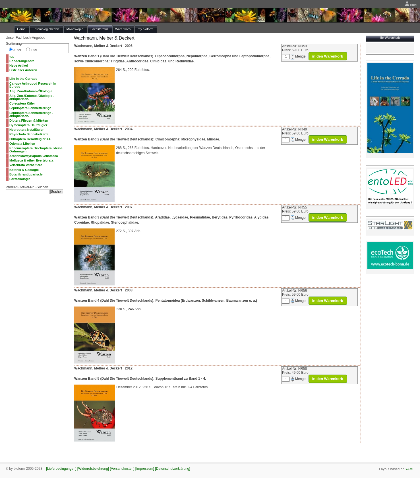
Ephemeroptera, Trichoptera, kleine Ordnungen (36, 149)
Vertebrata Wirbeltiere (25, 165)
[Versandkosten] (122, 469)
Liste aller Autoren (23, 70)
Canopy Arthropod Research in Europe (32, 85)
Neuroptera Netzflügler (26, 129)
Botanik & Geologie (24, 169)
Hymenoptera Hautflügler (28, 125)
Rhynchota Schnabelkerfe (28, 134)
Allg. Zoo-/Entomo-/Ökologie (30, 91)
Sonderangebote (21, 61)
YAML (409, 469)
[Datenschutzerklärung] (172, 469)
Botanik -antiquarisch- (26, 174)
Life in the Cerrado (23, 78)
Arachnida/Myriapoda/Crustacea (33, 156)
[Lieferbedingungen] (61, 469)
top (11, 56)
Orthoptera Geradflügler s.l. (30, 139)
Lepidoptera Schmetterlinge (30, 108)
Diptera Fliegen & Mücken (28, 120)
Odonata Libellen (22, 143)
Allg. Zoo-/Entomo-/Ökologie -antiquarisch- (31, 97)
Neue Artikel (18, 65)
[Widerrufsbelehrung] (93, 469)
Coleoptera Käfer (22, 103)
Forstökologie (19, 179)
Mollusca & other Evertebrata (31, 160)
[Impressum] (144, 469)
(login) (411, 4)
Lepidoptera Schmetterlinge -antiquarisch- (31, 114)
